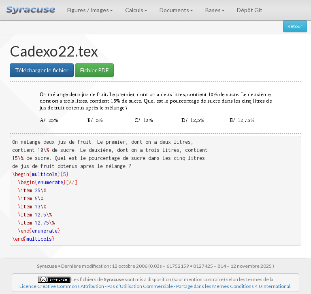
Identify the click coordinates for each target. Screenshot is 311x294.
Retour (295, 26)
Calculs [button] (136, 9)
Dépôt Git (249, 9)
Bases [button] (215, 9)
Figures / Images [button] (90, 9)
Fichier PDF (94, 70)
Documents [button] (176, 9)
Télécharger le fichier (41, 70)
